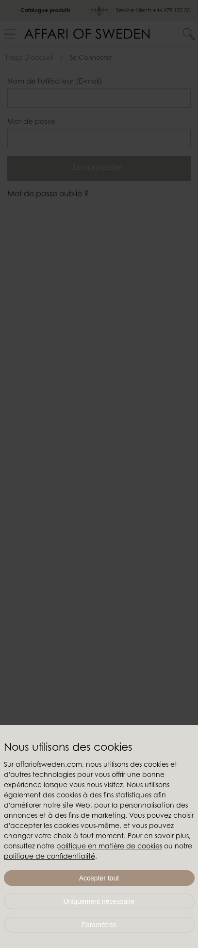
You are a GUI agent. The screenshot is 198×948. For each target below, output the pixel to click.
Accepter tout (99, 878)
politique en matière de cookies (109, 847)
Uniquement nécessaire (98, 901)
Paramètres (99, 925)
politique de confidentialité (49, 857)
